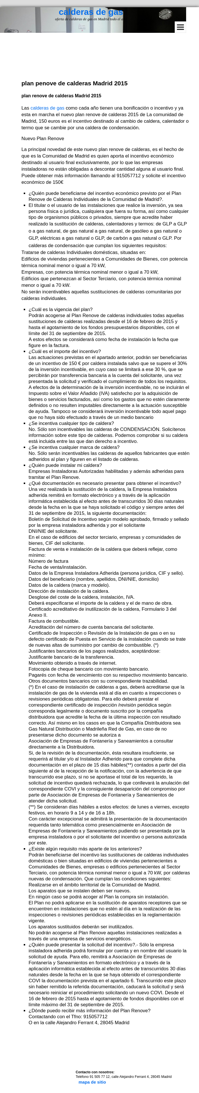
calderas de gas (91, 12)
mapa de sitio (92, 1082)
